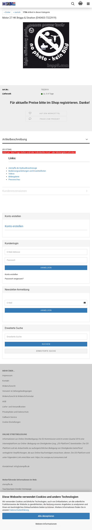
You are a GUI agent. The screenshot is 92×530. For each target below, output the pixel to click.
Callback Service (9, 417)
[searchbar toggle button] (73, 4)
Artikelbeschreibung (14, 139)
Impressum (7, 375)
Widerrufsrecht (8, 386)
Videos (11, 174)
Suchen (46, 344)
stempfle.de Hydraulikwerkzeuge (22, 168)
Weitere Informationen (46, 524)
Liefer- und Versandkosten (13, 407)
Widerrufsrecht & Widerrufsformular (18, 396)
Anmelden (46, 268)
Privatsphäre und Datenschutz (15, 412)
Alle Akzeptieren (46, 516)
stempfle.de (7, 484)
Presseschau (14, 179)
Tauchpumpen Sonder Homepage (16, 489)
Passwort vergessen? (14, 279)
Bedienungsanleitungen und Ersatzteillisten (27, 171)
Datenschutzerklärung (19, 510)
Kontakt (5, 381)
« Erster (7, 12)
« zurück (16, 12)
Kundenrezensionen (14, 190)
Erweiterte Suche (46, 351)
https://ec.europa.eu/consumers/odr (51, 457)
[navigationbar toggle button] (88, 4)
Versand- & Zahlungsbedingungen (17, 391)
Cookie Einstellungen (11, 422)
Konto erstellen (14, 226)
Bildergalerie (13, 176)
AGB (4, 401)
